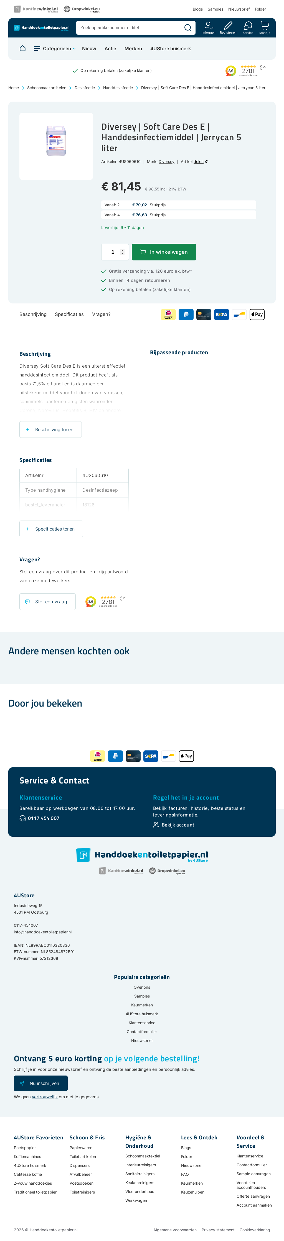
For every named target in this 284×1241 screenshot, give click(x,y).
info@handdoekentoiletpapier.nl (43, 932)
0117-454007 (26, 925)
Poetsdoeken (81, 1183)
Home (13, 87)
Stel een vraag (51, 601)
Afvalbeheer (81, 1174)
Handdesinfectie (118, 87)
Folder (260, 9)
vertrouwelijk (45, 1096)
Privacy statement (218, 1229)
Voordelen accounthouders (251, 1185)
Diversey (166, 161)
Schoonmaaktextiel (142, 1156)
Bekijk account (178, 824)
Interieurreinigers (140, 1164)
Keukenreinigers (139, 1182)
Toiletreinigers (82, 1192)
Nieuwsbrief (239, 9)
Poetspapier (25, 1147)
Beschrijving (33, 314)
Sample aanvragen (254, 1173)
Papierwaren (81, 1147)
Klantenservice (40, 797)
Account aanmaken (254, 1205)
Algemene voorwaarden (175, 1229)
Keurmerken (142, 1005)
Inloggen (208, 32)
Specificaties (69, 314)
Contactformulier (142, 1031)
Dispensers (80, 1165)
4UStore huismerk (170, 48)
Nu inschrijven (44, 1083)
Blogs (198, 9)
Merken (133, 48)
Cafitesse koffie (28, 1174)
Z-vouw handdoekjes (33, 1183)
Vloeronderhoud (139, 1191)
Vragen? (101, 314)
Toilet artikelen (83, 1156)
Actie (110, 48)
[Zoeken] (188, 28)
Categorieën (57, 48)
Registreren (228, 32)
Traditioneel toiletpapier (35, 1192)
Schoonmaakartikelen (46, 87)
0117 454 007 (44, 818)
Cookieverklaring (255, 1229)
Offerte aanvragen (253, 1196)
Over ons (142, 987)
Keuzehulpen (192, 1192)
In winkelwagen (169, 252)
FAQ (185, 1174)
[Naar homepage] (22, 48)
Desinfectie (85, 87)
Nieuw (89, 48)
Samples (215, 9)
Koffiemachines (27, 1156)
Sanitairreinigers (139, 1173)
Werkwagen (136, 1200)
